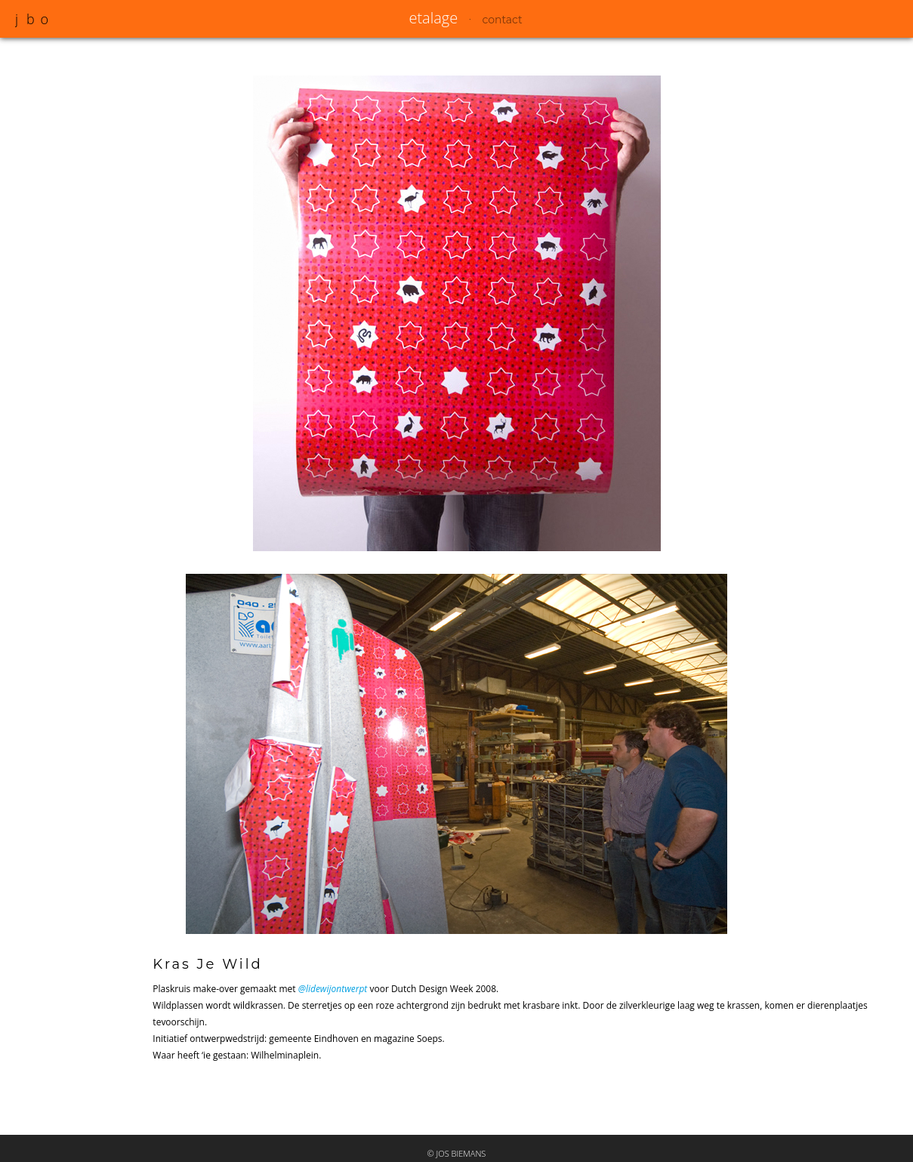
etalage (433, 18)
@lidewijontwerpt (333, 988)
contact (502, 19)
